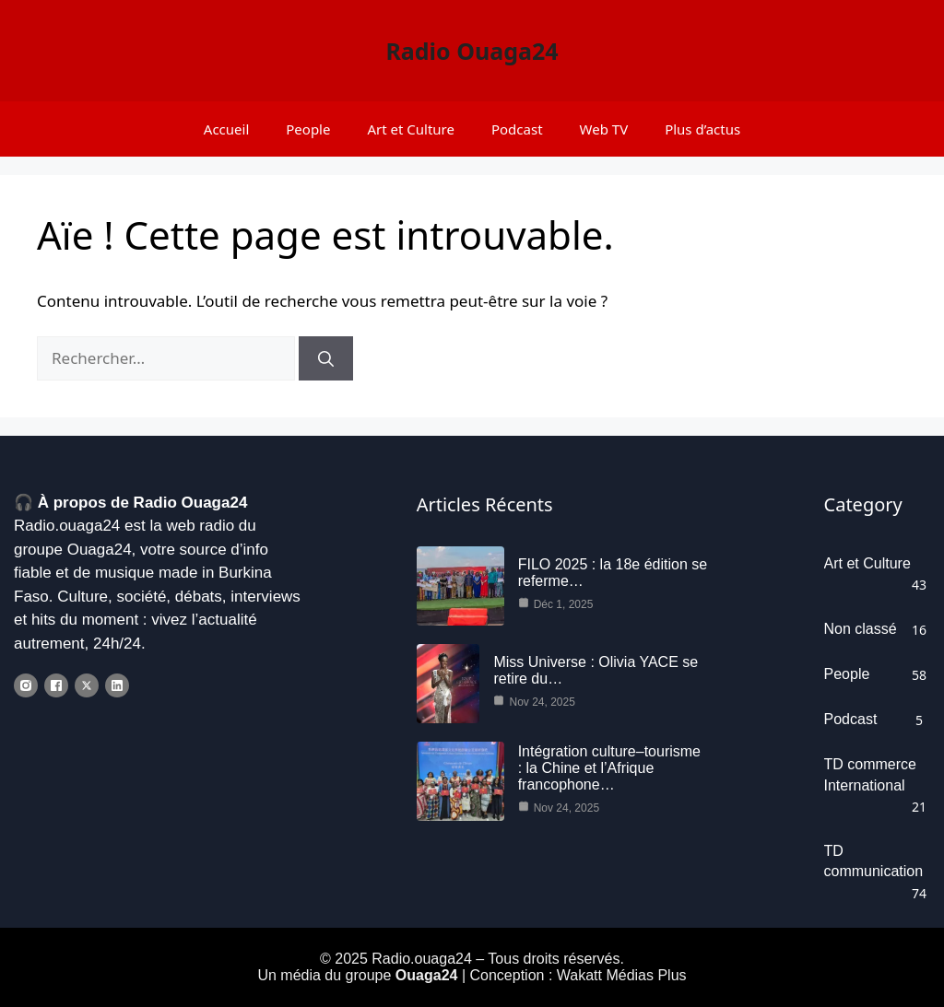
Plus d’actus (702, 129)
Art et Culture (410, 129)
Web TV (604, 129)
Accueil (226, 129)
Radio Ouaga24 (471, 50)
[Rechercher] (326, 358)
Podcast (517, 129)
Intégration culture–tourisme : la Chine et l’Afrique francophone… (609, 768)
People (308, 129)
